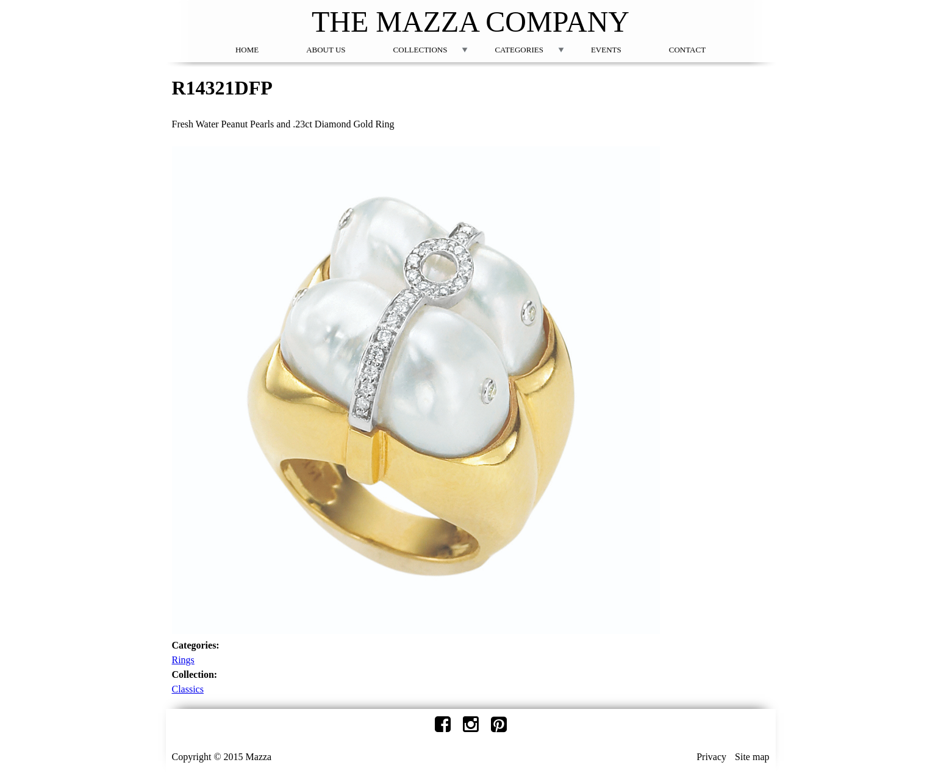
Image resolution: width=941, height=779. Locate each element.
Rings (183, 660)
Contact (687, 49)
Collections (420, 49)
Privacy (711, 757)
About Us (325, 49)
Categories (519, 49)
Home (247, 49)
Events (606, 49)
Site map (752, 757)
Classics (188, 689)
